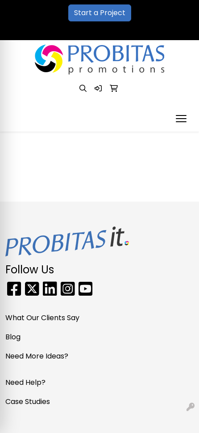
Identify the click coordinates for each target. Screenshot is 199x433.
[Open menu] (181, 119)
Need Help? (25, 382)
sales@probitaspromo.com (129, 30)
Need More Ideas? (36, 356)
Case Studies (27, 401)
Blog (13, 337)
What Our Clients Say (42, 318)
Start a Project (99, 13)
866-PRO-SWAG (46, 30)
